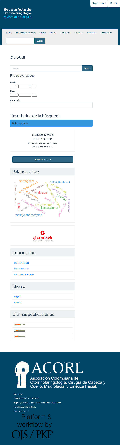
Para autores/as (21, 268)
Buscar (53, 32)
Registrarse (99, 3)
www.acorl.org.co (21, 411)
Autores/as (15, 100)
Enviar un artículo (43, 159)
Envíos (43, 32)
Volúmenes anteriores (26, 32)
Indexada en (106, 32)
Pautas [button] (79, 32)
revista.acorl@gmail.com (25, 407)
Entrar (114, 3)
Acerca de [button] (65, 32)
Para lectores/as (21, 262)
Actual (9, 32)
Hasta (13, 91)
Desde (13, 82)
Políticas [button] (92, 32)
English (17, 296)
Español (17, 302)
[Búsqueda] (20, 41)
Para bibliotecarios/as (24, 274)
